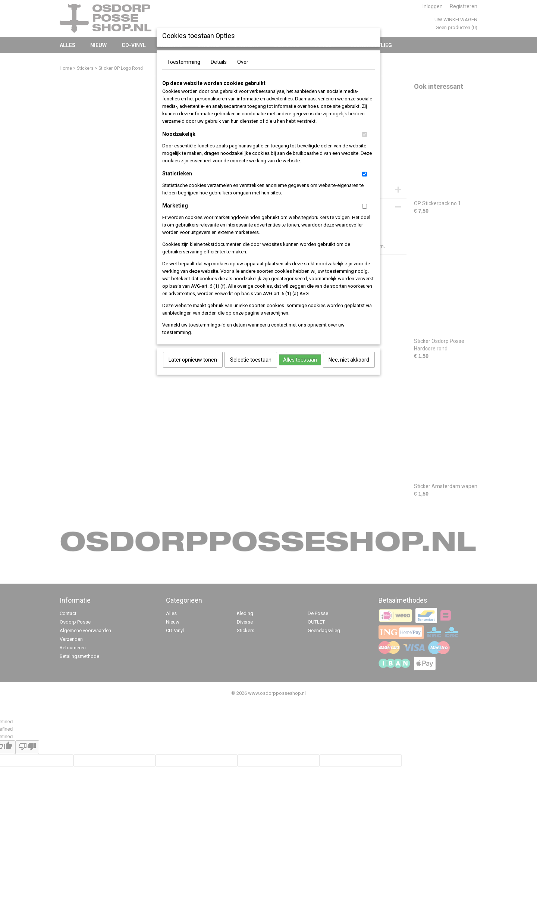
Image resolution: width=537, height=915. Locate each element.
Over (242, 62)
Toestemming (183, 62)
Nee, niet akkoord (349, 360)
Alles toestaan (300, 360)
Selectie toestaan (250, 360)
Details (219, 62)
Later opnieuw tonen (193, 360)
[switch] (364, 134)
